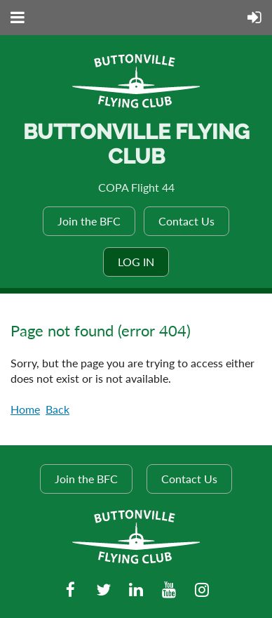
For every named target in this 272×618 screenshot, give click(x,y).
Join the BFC (89, 221)
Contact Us (186, 221)
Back (57, 409)
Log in (136, 261)
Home (25, 409)
